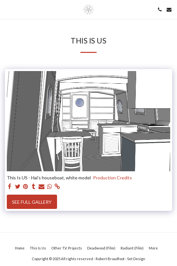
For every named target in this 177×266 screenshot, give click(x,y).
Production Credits (112, 177)
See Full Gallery (32, 202)
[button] (7, 9)
